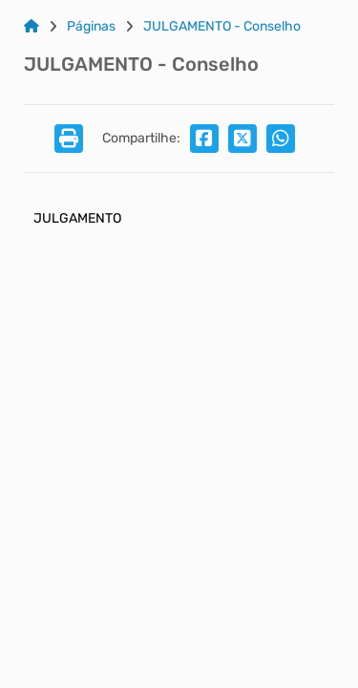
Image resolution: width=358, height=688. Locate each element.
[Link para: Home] (31, 26)
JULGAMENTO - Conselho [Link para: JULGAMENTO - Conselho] (222, 26)
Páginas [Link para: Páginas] (91, 26)
